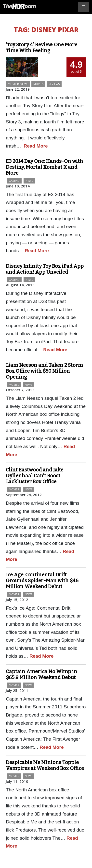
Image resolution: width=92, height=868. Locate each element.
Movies (38, 84)
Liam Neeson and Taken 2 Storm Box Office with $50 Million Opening (44, 371)
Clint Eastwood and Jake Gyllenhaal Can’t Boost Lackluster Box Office (34, 475)
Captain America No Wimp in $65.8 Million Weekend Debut (41, 674)
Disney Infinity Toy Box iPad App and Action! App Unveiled (45, 269)
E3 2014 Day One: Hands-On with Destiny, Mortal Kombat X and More (44, 167)
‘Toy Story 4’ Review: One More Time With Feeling (41, 47)
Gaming (14, 181)
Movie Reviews (18, 84)
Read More (36, 146)
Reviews (54, 84)
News (29, 181)
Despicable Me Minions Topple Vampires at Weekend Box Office (45, 765)
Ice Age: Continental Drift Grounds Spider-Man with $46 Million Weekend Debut (42, 580)
